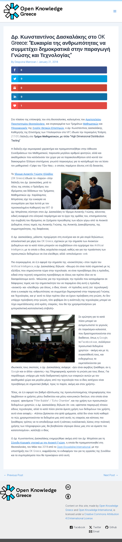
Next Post (111, 457)
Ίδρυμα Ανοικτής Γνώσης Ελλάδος (33, 156)
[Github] (111, 509)
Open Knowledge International (73, 429)
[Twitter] (95, 509)
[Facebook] (77, 509)
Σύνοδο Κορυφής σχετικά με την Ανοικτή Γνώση (38, 424)
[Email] (94, 513)
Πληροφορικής (19, 110)
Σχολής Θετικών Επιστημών (48, 110)
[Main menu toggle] (115, 11)
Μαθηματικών (90, 106)
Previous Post (13, 457)
